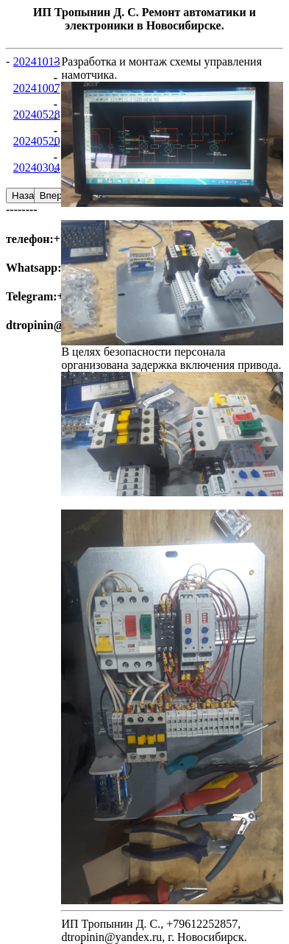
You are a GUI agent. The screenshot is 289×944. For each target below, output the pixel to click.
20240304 (36, 167)
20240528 (36, 114)
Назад (26, 195)
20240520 (36, 141)
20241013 (36, 61)
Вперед (57, 195)
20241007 (36, 88)
